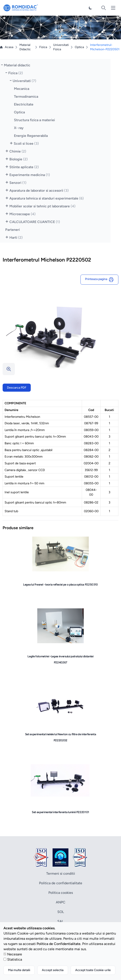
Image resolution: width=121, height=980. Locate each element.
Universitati (24, 81)
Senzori (17, 183)
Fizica (43, 47)
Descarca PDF (16, 387)
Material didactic (17, 65)
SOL (60, 912)
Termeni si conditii (60, 873)
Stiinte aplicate (24, 167)
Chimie (17, 151)
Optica (79, 47)
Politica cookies (60, 893)
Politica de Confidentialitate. (59, 944)
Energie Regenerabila (31, 136)
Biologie (18, 159)
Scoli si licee (26, 143)
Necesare (14, 954)
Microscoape (22, 214)
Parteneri (12, 230)
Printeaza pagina (99, 279)
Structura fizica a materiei (34, 120)
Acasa (6, 47)
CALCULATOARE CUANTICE (34, 222)
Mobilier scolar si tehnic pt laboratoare (42, 206)
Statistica (14, 959)
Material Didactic (25, 47)
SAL (60, 921)
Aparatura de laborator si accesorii (39, 190)
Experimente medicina (29, 175)
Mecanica (21, 89)
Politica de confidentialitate (60, 883)
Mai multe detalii (19, 970)
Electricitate (23, 104)
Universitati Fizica (61, 47)
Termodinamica (26, 96)
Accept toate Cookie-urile (93, 970)
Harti (16, 237)
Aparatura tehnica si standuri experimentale (46, 198)
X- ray (19, 128)
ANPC (60, 902)
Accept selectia (52, 970)
